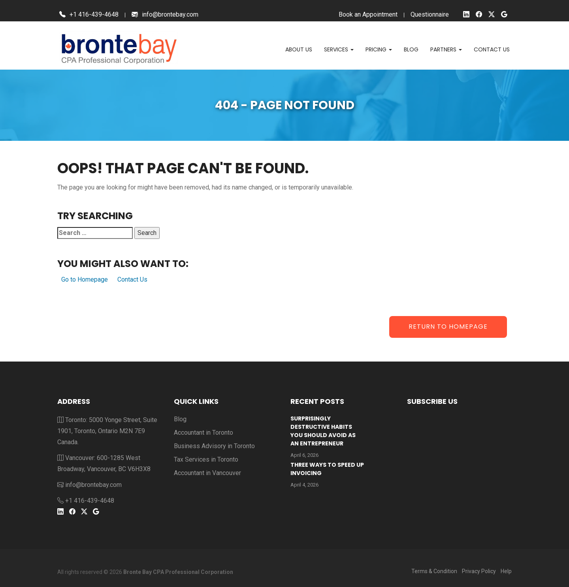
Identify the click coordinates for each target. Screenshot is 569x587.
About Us (298, 49)
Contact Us (132, 279)
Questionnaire (430, 14)
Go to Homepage (84, 279)
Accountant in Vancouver (207, 473)
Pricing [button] (379, 49)
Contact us (492, 49)
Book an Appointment (368, 14)
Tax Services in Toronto (206, 459)
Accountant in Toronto (203, 432)
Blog (411, 49)
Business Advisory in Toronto (214, 446)
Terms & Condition (434, 571)
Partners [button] (446, 49)
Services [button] (339, 49)
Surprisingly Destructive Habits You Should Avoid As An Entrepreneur (323, 431)
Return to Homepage (448, 326)
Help (506, 571)
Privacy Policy (479, 571)
